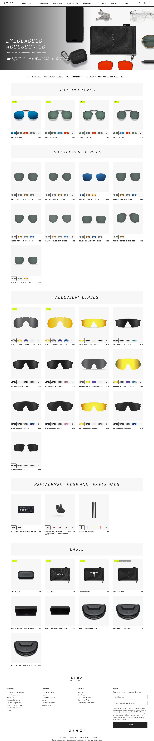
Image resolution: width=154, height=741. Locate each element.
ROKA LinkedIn (81, 731)
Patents (94, 737)
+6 (72, 382)
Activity (114, 3)
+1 (38, 195)
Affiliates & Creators (14, 708)
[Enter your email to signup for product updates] (130, 697)
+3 (72, 133)
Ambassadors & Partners (15, 692)
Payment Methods (48, 702)
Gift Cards (81, 695)
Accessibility (73, 737)
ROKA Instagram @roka (70, 731)
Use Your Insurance (84, 697)
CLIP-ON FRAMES (34, 77)
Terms (122, 719)
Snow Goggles (72, 3)
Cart (150, 3)
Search (139, 3)
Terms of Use (61, 737)
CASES (124, 77)
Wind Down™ (88, 3)
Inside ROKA (10, 689)
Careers (9, 710)
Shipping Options (48, 692)
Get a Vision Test (83, 700)
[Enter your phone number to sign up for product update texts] (130, 703)
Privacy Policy (84, 737)
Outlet (125, 3)
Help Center (82, 692)
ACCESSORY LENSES (74, 77)
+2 (38, 133)
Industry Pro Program (14, 705)
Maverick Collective (13, 700)
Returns (45, 695)
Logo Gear (10, 697)
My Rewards (46, 705)
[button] (24, 689)
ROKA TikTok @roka (73, 731)
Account (145, 3)
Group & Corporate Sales (15, 702)
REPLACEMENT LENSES (53, 77)
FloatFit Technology (13, 695)
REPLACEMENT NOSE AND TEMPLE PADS (102, 77)
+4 (38, 382)
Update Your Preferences (86, 702)
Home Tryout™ (28, 3)
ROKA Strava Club (84, 731)
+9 (106, 527)
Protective (102, 3)
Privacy (127, 719)
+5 (106, 340)
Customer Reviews (48, 697)
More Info (45, 689)
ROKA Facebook (77, 731)
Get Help (81, 689)
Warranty (45, 700)
